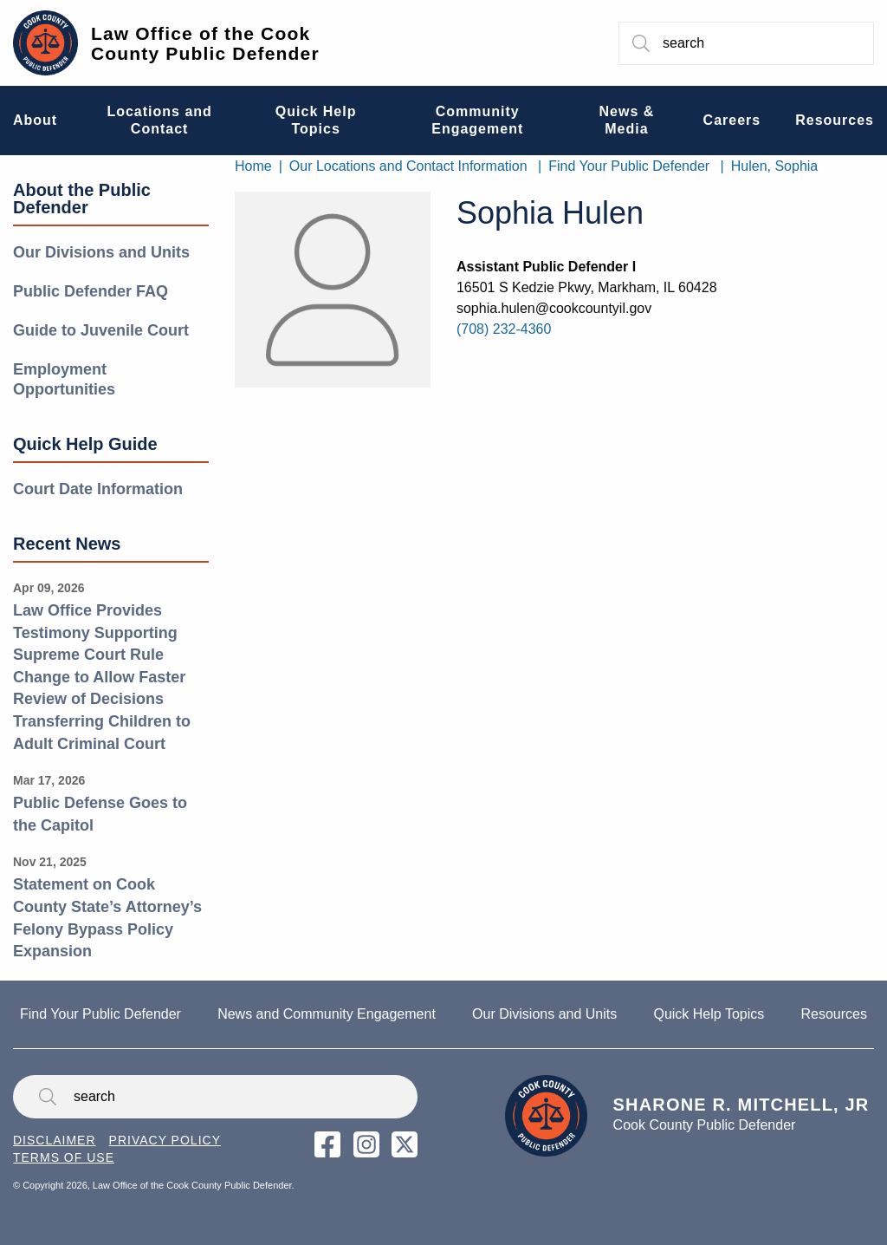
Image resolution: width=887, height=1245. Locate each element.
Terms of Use (63, 1157)
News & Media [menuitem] (627, 120)
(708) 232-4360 (503, 329)
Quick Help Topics (708, 1014)
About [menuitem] (35, 120)
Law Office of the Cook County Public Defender (205, 43)
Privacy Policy (165, 1140)
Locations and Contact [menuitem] (159, 120)
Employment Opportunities (64, 379)
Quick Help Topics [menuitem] (316, 120)
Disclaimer (54, 1140)
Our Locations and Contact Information (408, 166)
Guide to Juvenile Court (101, 330)
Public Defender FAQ (90, 291)
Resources (833, 1014)
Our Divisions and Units (101, 252)
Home (253, 166)
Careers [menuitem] (732, 120)
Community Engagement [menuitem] (477, 120)
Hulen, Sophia (775, 166)
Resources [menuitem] (834, 120)
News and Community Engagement (326, 1014)
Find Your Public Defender (628, 166)
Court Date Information (98, 489)
